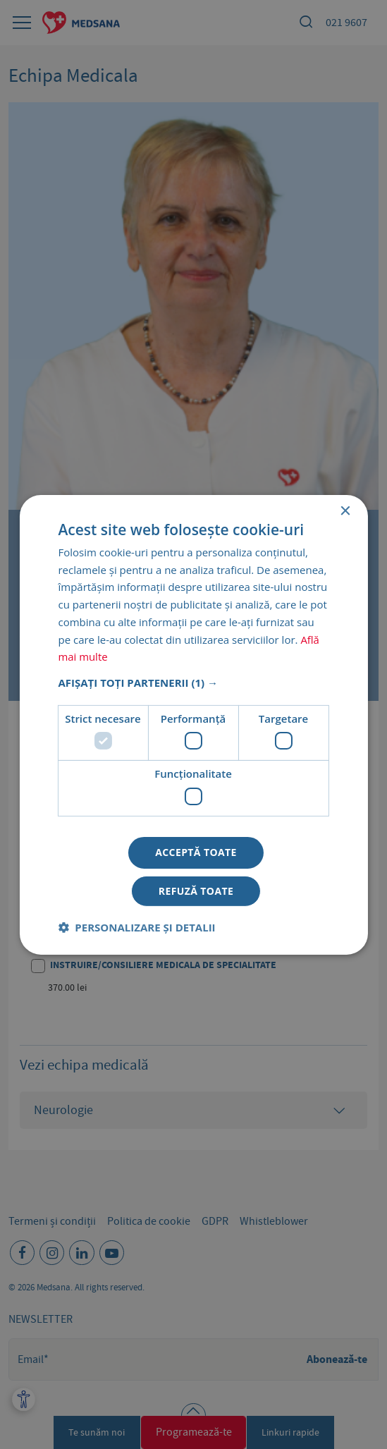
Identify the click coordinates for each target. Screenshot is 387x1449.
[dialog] (193, 724)
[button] (193, 682)
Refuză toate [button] (196, 891)
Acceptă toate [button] (196, 852)
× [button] (345, 511)
